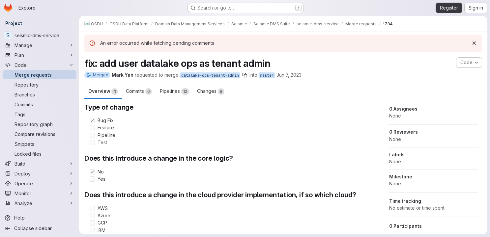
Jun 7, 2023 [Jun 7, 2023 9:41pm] (289, 75)
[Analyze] (39, 203)
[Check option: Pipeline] (92, 135)
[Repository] (39, 84)
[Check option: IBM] (92, 230)
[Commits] (39, 104)
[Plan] (39, 55)
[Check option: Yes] (92, 179)
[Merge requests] (39, 74)
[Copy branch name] (245, 75)
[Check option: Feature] (92, 127)
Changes (210, 91)
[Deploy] (39, 173)
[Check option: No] (92, 171)
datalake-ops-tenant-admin (210, 75)
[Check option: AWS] (92, 208)
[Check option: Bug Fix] (92, 120)
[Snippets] (39, 143)
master (267, 75)
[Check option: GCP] (92, 222)
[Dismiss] (474, 43)
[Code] (39, 64)
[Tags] (39, 114)
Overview (103, 91)
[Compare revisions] (39, 134)
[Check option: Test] (92, 142)
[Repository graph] (39, 124)
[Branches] (39, 94)
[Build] (39, 163)
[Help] (39, 218)
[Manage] (39, 45)
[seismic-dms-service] (39, 35)
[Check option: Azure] (92, 215)
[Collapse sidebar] (39, 228)
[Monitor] (39, 193)
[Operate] (39, 183)
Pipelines (174, 91)
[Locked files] (39, 153)
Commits (139, 91)
